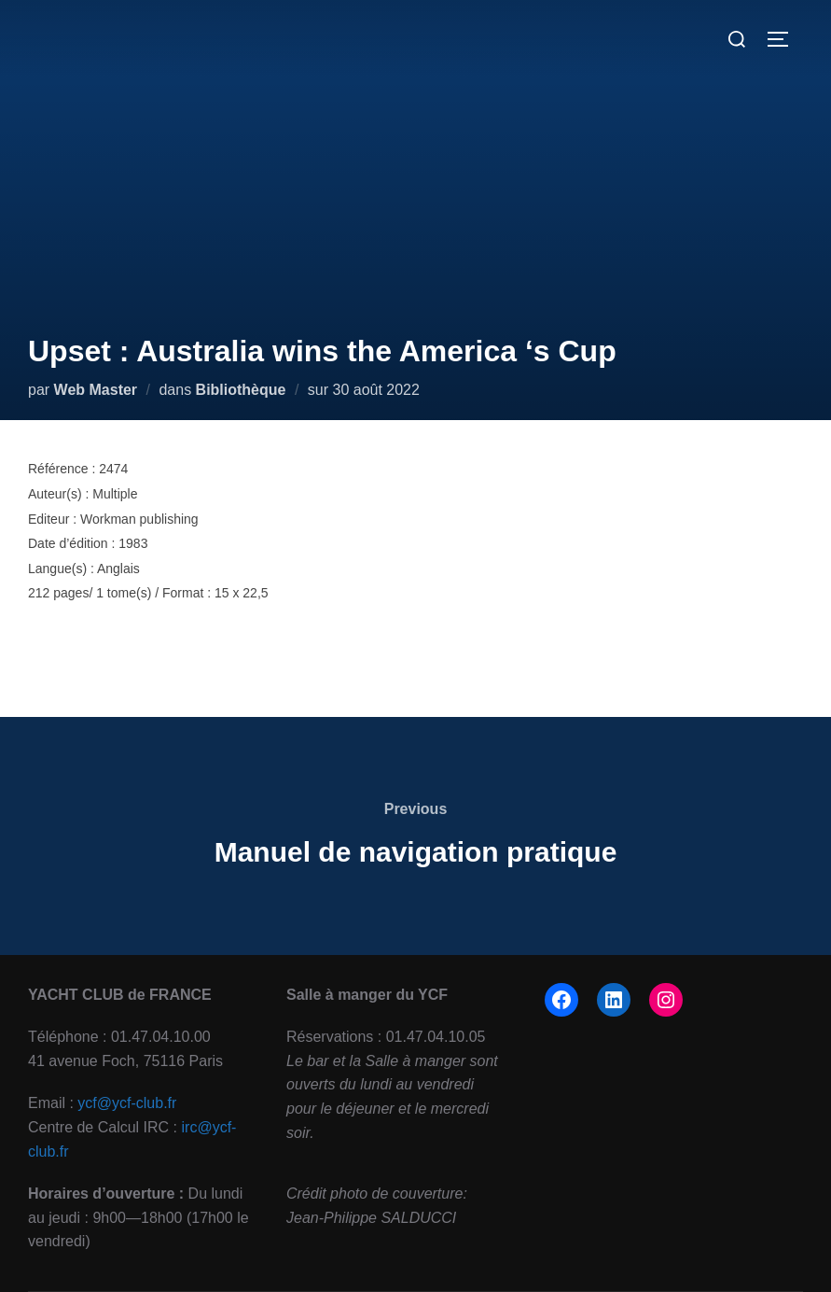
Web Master (96, 390)
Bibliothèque (241, 390)
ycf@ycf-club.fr (126, 1103)
